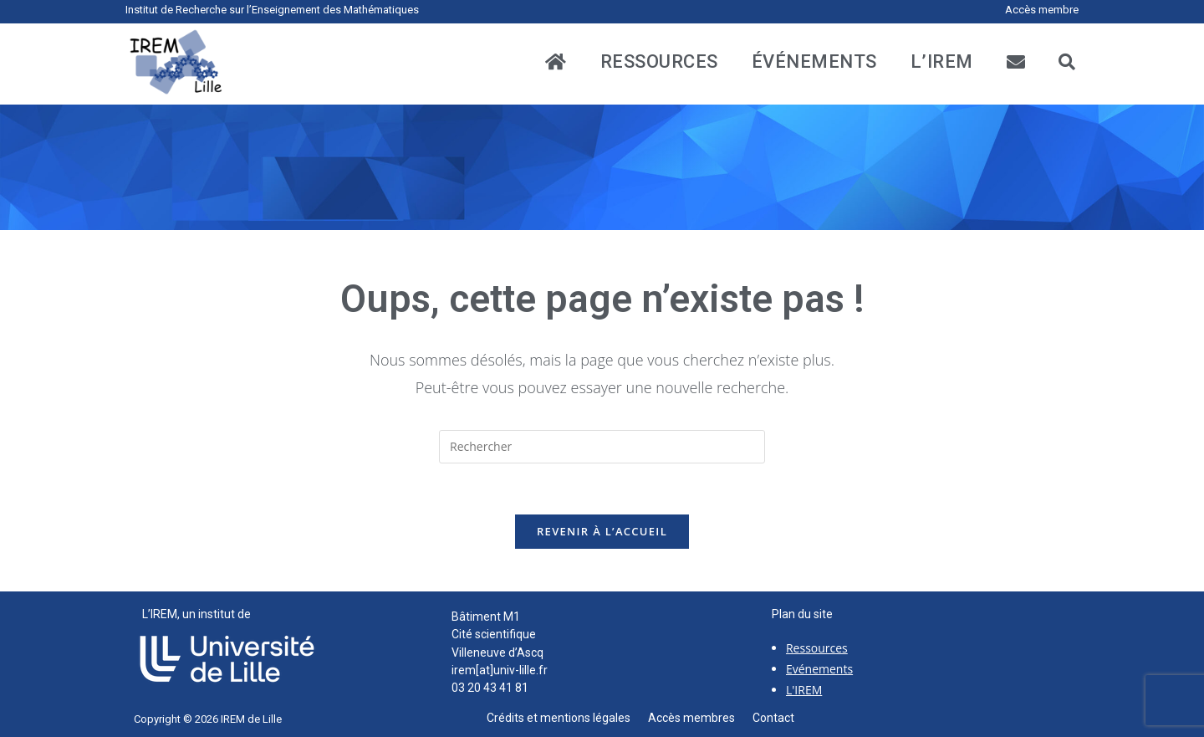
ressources (659, 62)
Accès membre (1042, 9)
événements (814, 62)
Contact (773, 717)
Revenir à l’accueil (602, 531)
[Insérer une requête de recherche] (602, 446)
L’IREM (942, 62)
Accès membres (700, 717)
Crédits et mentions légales (567, 717)
